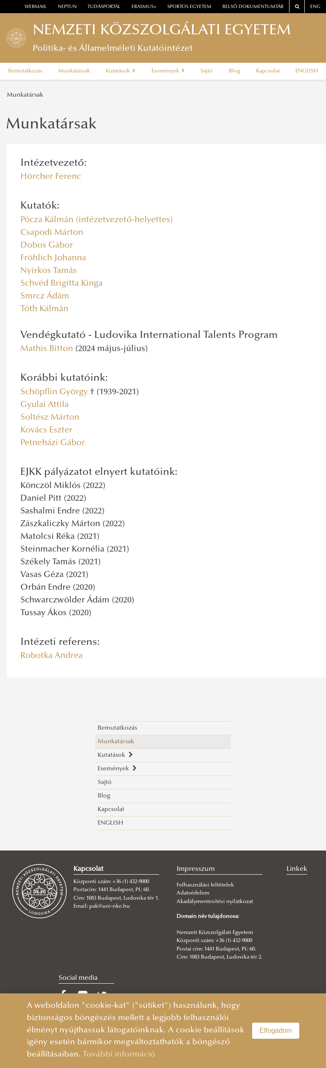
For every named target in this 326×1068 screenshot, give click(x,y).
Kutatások (120, 71)
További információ (119, 1055)
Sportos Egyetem (189, 7)
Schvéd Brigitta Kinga (61, 283)
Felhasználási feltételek (205, 885)
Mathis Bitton (46, 349)
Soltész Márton (49, 417)
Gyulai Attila (44, 405)
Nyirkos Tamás (48, 271)
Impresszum (196, 869)
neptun (67, 7)
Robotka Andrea (51, 656)
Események (168, 71)
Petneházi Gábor (52, 443)
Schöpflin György (54, 392)
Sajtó (206, 71)
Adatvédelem (193, 893)
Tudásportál (104, 7)
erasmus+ (144, 7)
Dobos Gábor (46, 245)
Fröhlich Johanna (53, 258)
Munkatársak (74, 71)
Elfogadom (275, 1030)
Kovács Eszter (46, 430)
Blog (234, 71)
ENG (315, 7)
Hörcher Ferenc (50, 177)
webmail (36, 7)
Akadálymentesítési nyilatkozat (215, 901)
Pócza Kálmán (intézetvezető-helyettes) (96, 220)
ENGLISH (306, 71)
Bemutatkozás (25, 71)
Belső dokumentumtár (253, 7)
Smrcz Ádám (44, 296)
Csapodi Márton (51, 233)
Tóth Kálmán (44, 309)
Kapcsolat (268, 71)
